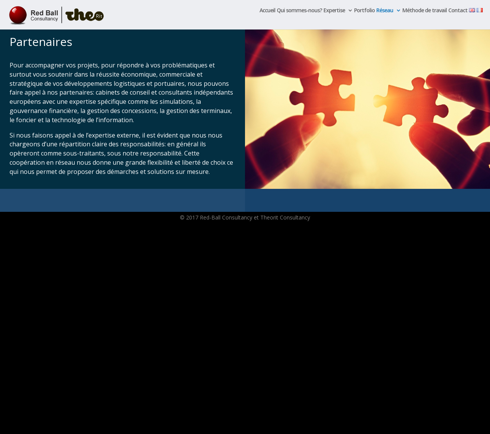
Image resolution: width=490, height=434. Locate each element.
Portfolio (364, 11)
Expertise (334, 11)
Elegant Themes (85, 423)
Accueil (267, 11)
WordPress (140, 423)
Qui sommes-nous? (299, 11)
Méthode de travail (424, 11)
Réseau (384, 11)
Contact (457, 11)
